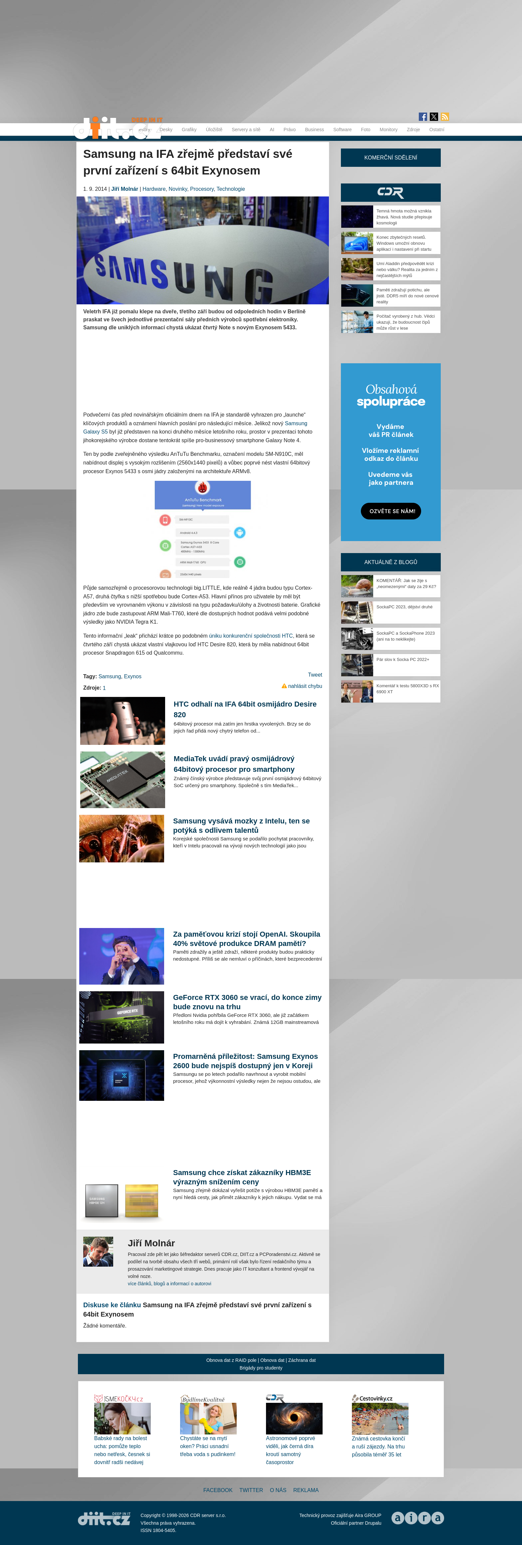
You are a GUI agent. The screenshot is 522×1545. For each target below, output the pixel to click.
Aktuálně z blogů (390, 562)
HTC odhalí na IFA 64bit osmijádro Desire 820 (245, 709)
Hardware (153, 189)
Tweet (315, 675)
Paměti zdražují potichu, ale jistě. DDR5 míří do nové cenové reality (408, 295)
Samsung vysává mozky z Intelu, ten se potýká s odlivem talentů (241, 825)
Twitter (251, 1490)
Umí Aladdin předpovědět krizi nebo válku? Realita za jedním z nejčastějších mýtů (407, 269)
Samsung (110, 676)
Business (314, 129)
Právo (290, 129)
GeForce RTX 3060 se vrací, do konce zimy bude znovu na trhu (247, 1002)
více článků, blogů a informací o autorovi (169, 1283)
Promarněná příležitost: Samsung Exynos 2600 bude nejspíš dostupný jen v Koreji (245, 1061)
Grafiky (189, 129)
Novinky (177, 189)
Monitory (388, 129)
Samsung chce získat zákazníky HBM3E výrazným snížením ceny (242, 1177)
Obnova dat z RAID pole (231, 1360)
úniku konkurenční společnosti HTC (251, 636)
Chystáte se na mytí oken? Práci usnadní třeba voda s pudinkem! (207, 1446)
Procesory (202, 189)
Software (342, 129)
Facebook (218, 1490)
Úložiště (214, 129)
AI (272, 129)
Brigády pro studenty (261, 1368)
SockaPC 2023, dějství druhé (404, 606)
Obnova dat (272, 1360)
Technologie (231, 189)
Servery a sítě (246, 129)
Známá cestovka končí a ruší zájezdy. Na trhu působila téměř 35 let (378, 1446)
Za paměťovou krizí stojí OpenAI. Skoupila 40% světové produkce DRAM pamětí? (246, 939)
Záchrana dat (302, 1360)
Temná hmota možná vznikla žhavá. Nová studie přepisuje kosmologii (404, 216)
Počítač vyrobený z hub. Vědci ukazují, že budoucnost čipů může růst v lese (406, 322)
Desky (165, 129)
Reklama (306, 1490)
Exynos (132, 676)
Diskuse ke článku (112, 1305)
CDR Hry (391, 192)
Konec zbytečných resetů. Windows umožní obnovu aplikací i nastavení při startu (404, 243)
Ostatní (436, 129)
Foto (365, 129)
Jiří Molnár (124, 189)
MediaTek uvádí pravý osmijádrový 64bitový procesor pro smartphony (234, 764)
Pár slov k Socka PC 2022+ (403, 659)
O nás (278, 1490)
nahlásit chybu (305, 686)
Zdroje (413, 129)
